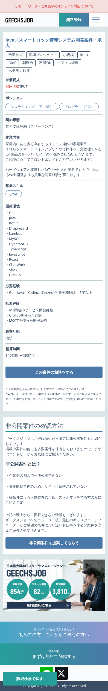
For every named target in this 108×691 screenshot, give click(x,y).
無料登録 (73, 19)
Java (13, 193)
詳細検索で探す (29, 678)
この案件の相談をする (54, 372)
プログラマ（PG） (79, 106)
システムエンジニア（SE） (31, 106)
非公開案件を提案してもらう (54, 542)
